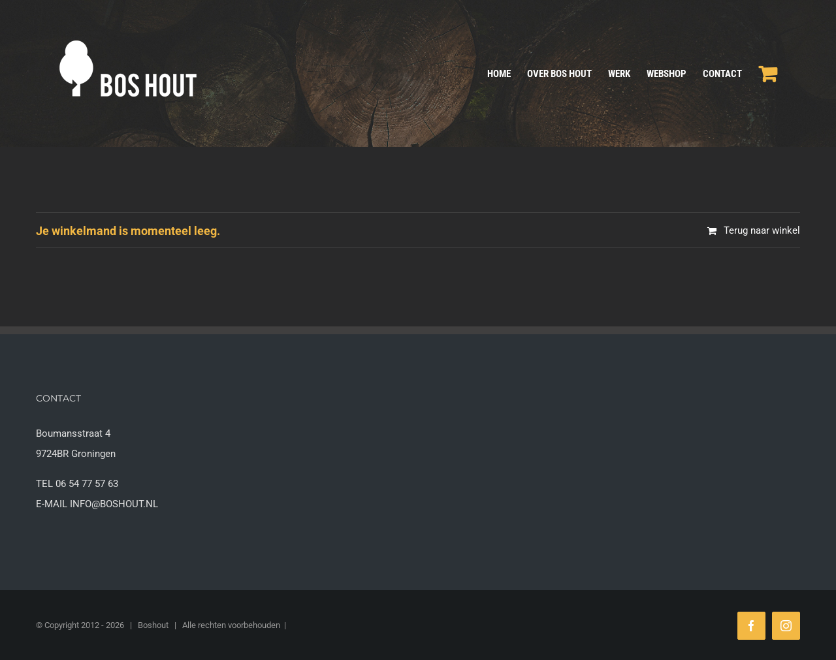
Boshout (153, 625)
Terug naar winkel (762, 230)
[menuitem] (507, 73)
